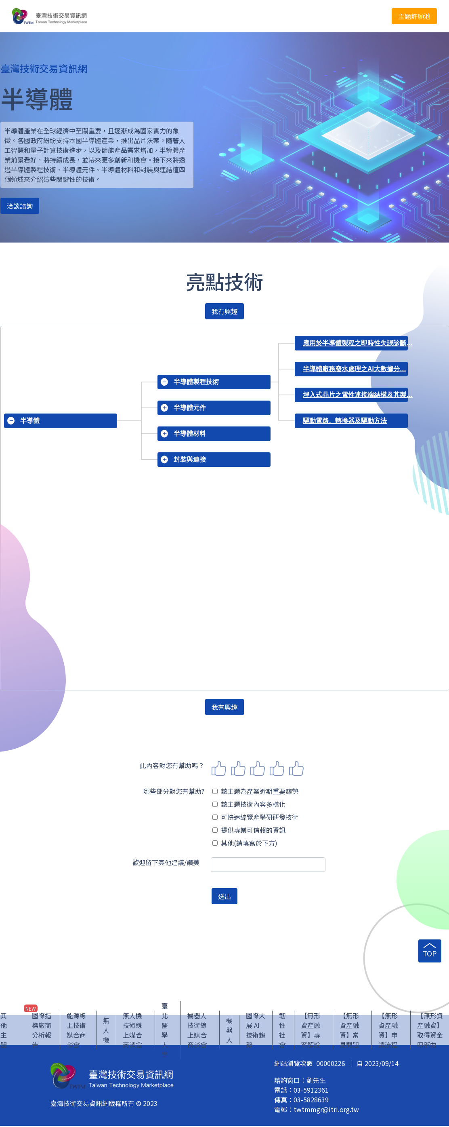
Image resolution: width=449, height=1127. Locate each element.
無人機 (106, 1031)
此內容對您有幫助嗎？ (172, 765)
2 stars (238, 768)
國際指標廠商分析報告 (41, 1031)
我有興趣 (224, 311)
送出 (224, 896)
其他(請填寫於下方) (244, 843)
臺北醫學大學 (165, 1031)
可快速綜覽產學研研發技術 (255, 817)
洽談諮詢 (20, 206)
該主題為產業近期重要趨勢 (255, 791)
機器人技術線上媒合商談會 (197, 1031)
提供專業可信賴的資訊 (248, 830)
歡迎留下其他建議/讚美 (165, 862)
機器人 (229, 1031)
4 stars (277, 768)
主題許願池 (414, 16)
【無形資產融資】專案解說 (310, 1031)
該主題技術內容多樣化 (248, 804)
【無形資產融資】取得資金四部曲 (430, 1031)
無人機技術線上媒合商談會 (132, 1031)
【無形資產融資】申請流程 (388, 1031)
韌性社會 (282, 1031)
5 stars (296, 768)
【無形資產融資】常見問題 (349, 1031)
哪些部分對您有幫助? (173, 791)
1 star (219, 768)
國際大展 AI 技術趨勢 (255, 1031)
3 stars (258, 768)
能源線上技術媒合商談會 (76, 1031)
